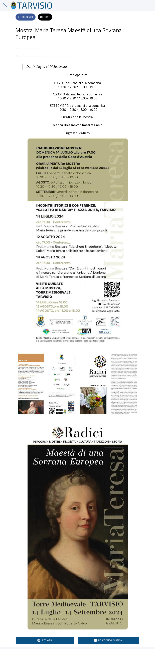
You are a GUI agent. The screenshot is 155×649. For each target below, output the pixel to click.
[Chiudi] (5, 5)
